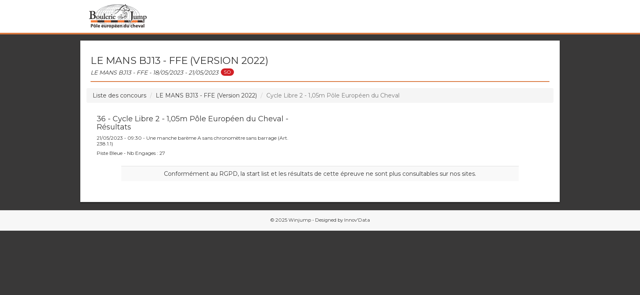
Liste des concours (119, 95)
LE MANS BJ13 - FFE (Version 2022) (206, 95)
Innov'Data (357, 220)
